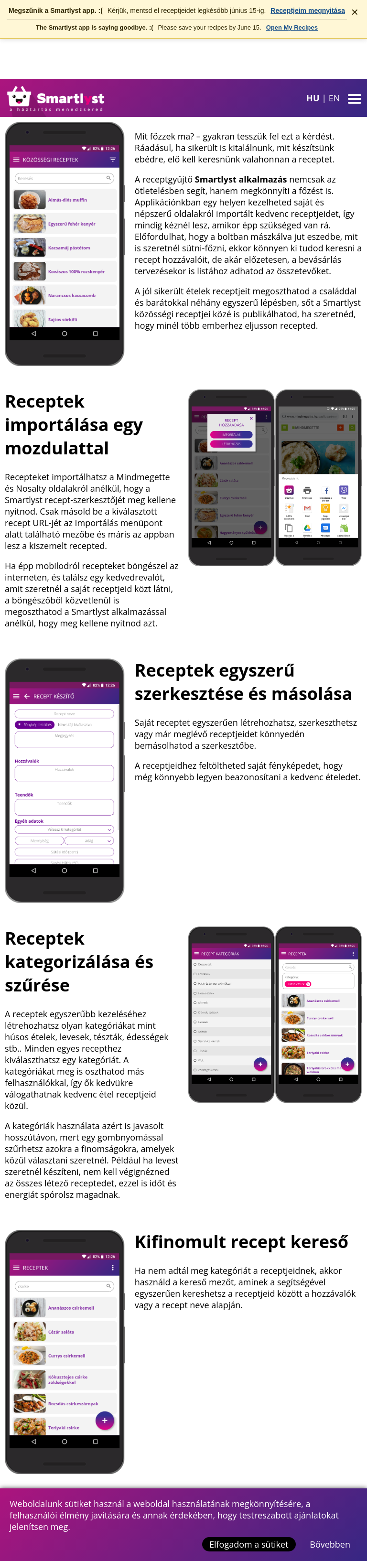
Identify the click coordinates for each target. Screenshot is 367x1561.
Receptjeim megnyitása (307, 10)
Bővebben (330, 1544)
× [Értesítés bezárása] (354, 12)
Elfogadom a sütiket (249, 1544)
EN (334, 98)
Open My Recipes (292, 27)
